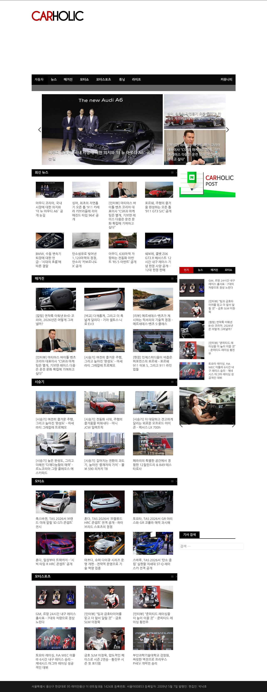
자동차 (39, 79)
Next (225, 129)
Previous (42, 129)
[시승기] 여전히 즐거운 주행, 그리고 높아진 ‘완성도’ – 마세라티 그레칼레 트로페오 (103, 361)
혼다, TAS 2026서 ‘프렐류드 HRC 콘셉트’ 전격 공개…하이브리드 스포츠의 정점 (103, 522)
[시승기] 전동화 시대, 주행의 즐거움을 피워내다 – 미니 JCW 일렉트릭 (103, 423)
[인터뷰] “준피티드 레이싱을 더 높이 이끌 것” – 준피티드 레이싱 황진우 (153, 618)
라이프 (136, 79)
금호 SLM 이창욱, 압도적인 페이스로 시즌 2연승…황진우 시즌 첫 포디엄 (104, 659)
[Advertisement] (202, 39)
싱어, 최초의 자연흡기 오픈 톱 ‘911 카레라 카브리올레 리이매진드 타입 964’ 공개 (194, 118)
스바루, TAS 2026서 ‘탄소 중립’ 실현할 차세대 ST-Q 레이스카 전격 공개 (152, 564)
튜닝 (122, 79)
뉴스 (54, 79)
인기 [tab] (186, 270)
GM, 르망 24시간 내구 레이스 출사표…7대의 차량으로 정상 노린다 (56, 618)
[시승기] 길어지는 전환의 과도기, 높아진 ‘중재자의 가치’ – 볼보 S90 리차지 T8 (104, 464)
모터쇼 (84, 79)
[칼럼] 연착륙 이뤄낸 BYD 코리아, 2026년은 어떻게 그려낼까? (55, 319)
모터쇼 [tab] (228, 270)
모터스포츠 (103, 79)
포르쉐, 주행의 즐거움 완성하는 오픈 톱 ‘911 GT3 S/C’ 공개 (158, 207)
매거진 (68, 79)
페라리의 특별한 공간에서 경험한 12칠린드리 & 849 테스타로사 (152, 464)
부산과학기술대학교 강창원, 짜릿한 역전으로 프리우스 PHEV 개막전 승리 (151, 659)
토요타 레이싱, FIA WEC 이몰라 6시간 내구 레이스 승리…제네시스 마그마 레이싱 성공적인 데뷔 (221, 370)
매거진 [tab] (214, 270)
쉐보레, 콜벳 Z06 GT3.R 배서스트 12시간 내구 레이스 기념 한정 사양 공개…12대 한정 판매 (158, 262)
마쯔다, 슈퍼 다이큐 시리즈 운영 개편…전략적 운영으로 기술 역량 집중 (104, 564)
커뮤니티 (226, 79)
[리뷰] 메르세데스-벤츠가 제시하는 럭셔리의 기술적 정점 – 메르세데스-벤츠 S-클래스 (153, 319)
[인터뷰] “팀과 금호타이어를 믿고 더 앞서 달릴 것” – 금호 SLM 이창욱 (103, 618)
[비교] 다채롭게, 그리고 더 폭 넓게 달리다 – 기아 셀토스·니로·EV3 (103, 319)
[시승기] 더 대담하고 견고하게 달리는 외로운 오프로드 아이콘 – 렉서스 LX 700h (153, 423)
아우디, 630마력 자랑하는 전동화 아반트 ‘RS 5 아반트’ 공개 (123, 257)
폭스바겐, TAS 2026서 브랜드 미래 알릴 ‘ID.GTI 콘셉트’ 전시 (54, 522)
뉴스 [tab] (200, 270)
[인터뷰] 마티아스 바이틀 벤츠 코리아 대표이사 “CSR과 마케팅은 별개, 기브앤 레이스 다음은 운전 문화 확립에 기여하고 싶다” (193, 152)
